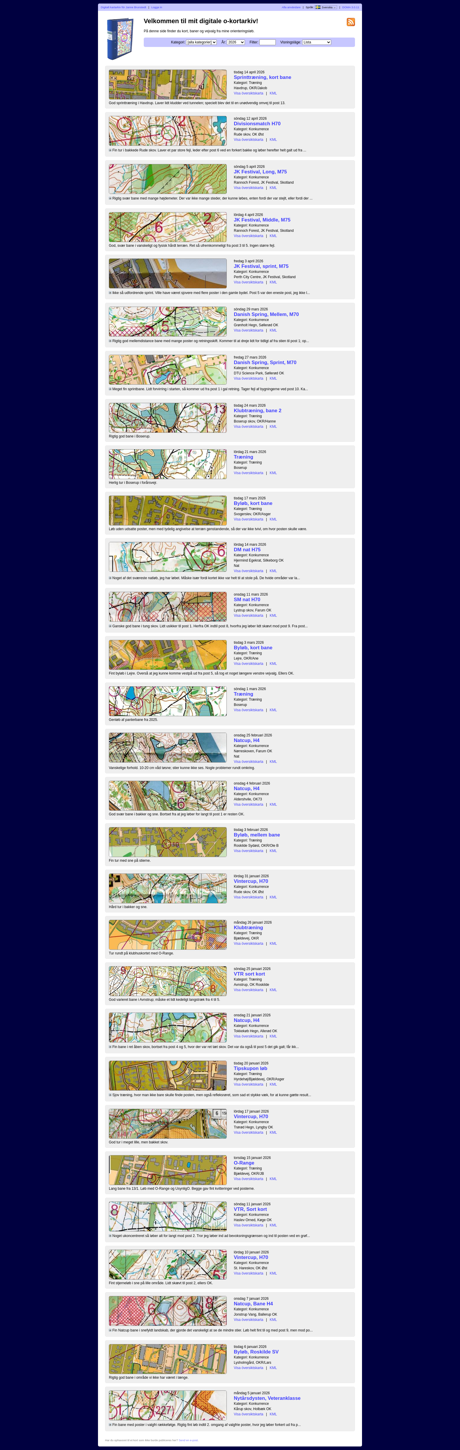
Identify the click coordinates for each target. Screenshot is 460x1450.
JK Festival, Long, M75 (260, 172)
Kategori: (178, 42)
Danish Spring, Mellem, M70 (266, 314)
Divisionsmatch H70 (257, 123)
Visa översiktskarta (248, 93)
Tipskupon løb (250, 1068)
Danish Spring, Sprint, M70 (265, 362)
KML (273, 93)
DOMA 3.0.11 (350, 7)
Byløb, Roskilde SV (256, 1352)
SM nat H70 (247, 599)
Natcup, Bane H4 (253, 1304)
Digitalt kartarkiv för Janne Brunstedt (123, 7)
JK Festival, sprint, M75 (261, 266)
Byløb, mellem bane (257, 835)
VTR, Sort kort (250, 1209)
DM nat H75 (247, 549)
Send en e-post (188, 1440)
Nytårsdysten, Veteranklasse (267, 1398)
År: (223, 42)
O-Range (244, 1163)
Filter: (254, 42)
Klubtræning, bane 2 (257, 410)
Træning (243, 457)
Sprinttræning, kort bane (262, 77)
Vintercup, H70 (251, 881)
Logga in (156, 7)
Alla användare (291, 7)
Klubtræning (248, 927)
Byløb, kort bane (253, 503)
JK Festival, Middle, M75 (262, 220)
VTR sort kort (249, 974)
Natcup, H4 (247, 740)
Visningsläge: (290, 42)
